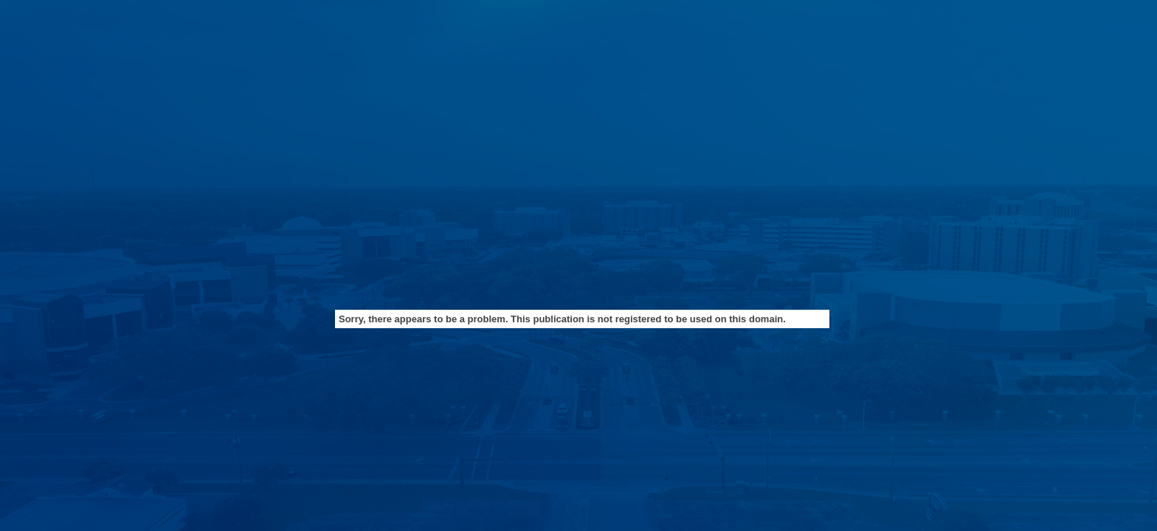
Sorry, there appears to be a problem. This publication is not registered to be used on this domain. (562, 318)
